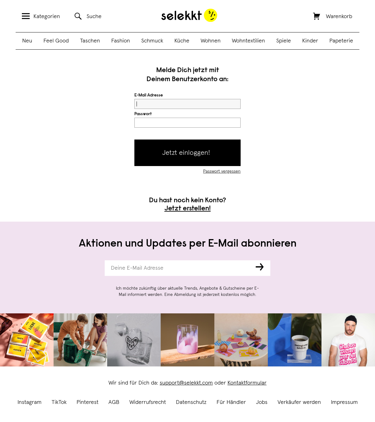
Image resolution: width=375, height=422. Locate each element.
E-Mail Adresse (148, 95)
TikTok (59, 402)
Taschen (90, 41)
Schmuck (152, 41)
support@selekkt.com (186, 383)
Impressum (344, 402)
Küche (181, 41)
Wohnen (211, 41)
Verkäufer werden (299, 402)
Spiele (283, 41)
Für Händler (231, 402)
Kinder (310, 41)
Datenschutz (191, 402)
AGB (113, 402)
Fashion (120, 41)
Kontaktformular (247, 383)
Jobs (262, 402)
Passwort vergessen (222, 171)
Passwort (143, 114)
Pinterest (87, 402)
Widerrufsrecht (147, 402)
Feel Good (56, 41)
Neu (27, 41)
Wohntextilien (248, 41)
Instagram (30, 402)
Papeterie (341, 41)
